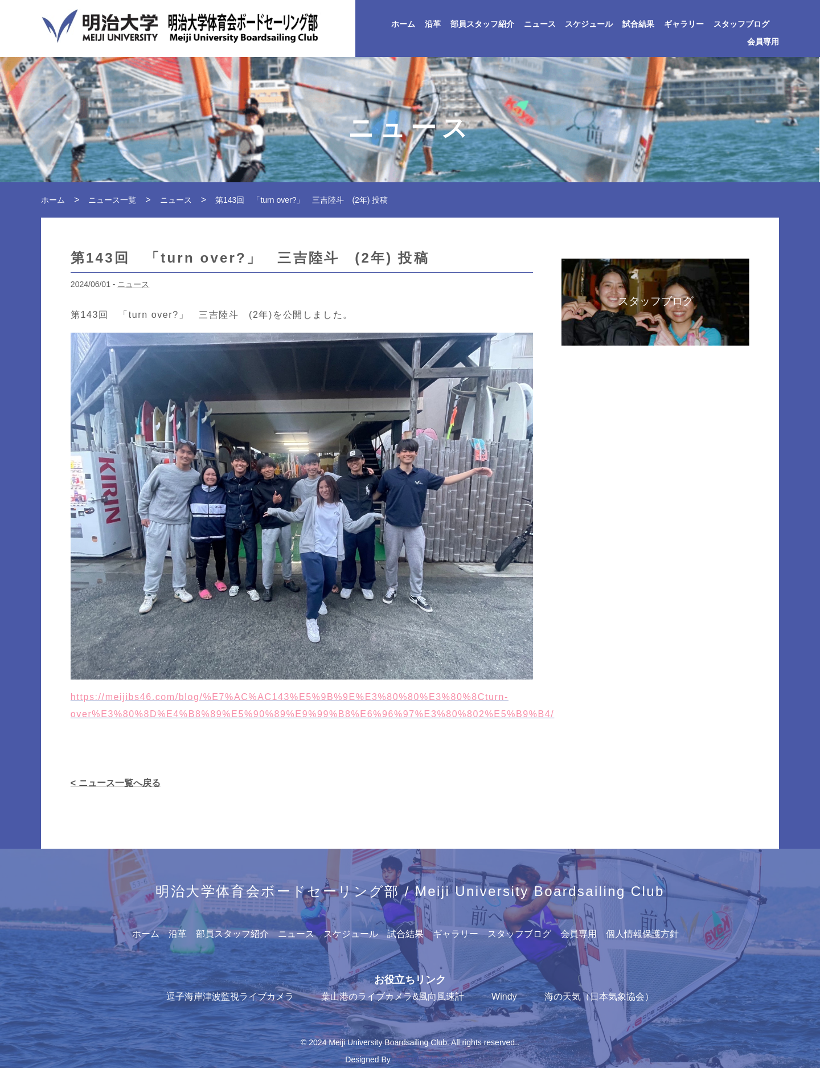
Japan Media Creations (434, 1059)
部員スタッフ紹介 (482, 24)
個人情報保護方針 (642, 934)
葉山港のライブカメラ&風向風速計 (392, 996)
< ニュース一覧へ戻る (116, 783)
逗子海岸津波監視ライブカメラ (230, 996)
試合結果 (638, 24)
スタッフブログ (741, 24)
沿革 (433, 24)
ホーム (403, 24)
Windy (503, 996)
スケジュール (589, 24)
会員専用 (763, 42)
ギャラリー (684, 24)
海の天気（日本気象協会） (599, 996)
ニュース (540, 24)
